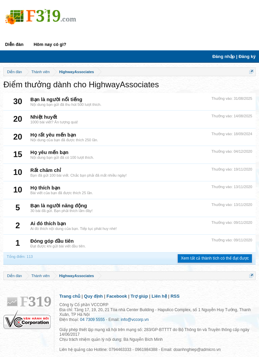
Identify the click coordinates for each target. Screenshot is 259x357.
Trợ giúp (139, 296)
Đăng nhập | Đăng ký (234, 56)
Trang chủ (69, 296)
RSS (175, 296)
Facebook (117, 296)
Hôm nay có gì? (50, 44)
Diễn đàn (14, 44)
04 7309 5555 (92, 319)
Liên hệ (159, 296)
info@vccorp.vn (135, 319)
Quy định (93, 296)
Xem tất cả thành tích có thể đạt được (215, 258)
